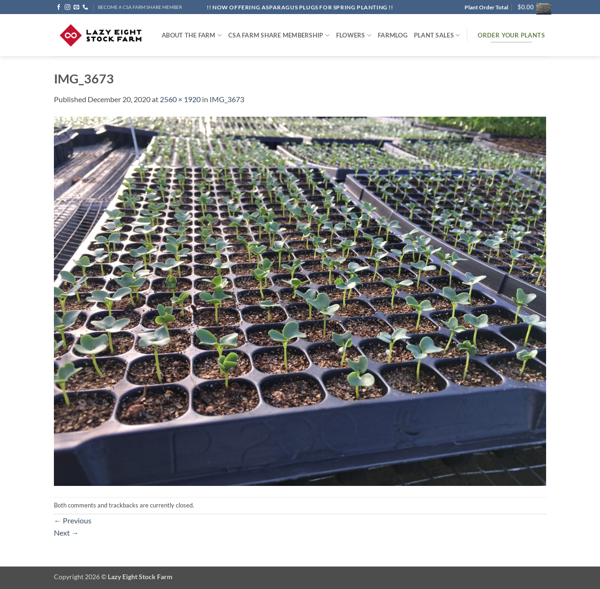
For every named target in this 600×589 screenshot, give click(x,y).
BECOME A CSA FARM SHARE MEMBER (140, 7)
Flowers (353, 35)
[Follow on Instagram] (67, 7)
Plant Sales (437, 35)
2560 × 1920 (180, 99)
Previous (72, 520)
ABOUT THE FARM (192, 35)
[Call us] (85, 7)
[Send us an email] (76, 7)
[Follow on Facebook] (58, 7)
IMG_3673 (227, 99)
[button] (532, 7)
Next (66, 532)
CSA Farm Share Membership (279, 35)
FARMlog (392, 35)
